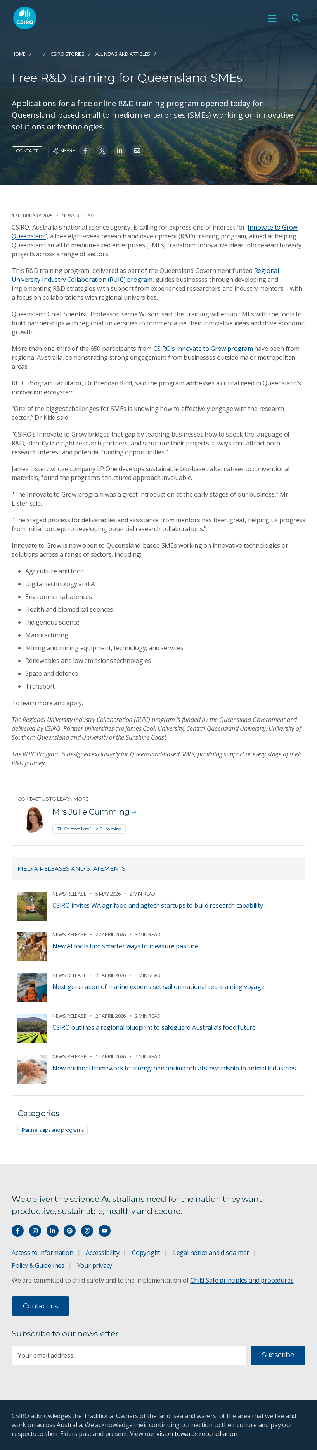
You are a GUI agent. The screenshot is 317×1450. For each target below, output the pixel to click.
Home (19, 53)
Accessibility (102, 1252)
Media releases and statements (71, 868)
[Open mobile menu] (272, 18)
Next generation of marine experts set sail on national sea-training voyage (158, 986)
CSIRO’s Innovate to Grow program (203, 348)
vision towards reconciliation (196, 1433)
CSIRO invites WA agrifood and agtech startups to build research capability (157, 905)
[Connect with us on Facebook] (18, 1231)
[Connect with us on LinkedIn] (53, 1231)
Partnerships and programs (52, 1130)
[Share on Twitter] (102, 151)
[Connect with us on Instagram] (35, 1231)
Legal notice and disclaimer (211, 1252)
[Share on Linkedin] (120, 151)
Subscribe (278, 1355)
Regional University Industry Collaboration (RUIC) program (145, 275)
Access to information (42, 1252)
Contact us (40, 1306)
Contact (27, 151)
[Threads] (87, 1231)
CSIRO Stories (67, 53)
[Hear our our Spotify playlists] (70, 1231)
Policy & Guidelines (38, 1265)
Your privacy (94, 1265)
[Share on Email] (137, 151)
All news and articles (123, 53)
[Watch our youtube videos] (105, 1231)
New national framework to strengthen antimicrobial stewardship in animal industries (174, 1068)
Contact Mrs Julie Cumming (89, 829)
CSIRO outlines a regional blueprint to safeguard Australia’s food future (154, 1027)
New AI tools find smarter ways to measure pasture (125, 946)
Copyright (146, 1252)
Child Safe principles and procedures (241, 1280)
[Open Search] (295, 18)
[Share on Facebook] (85, 151)
